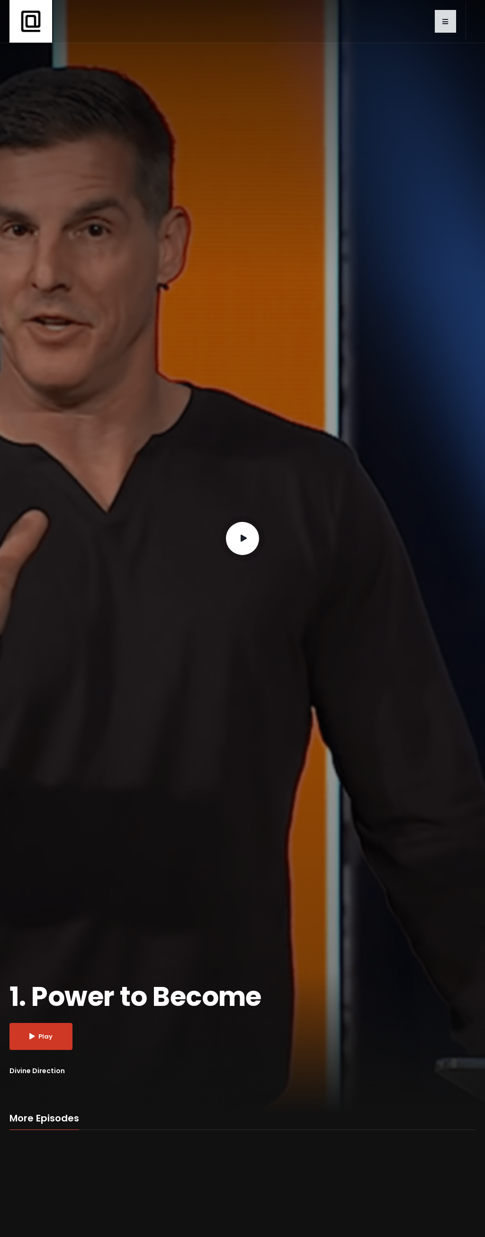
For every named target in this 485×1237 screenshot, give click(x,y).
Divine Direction (37, 1071)
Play (41, 1036)
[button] (445, 21)
